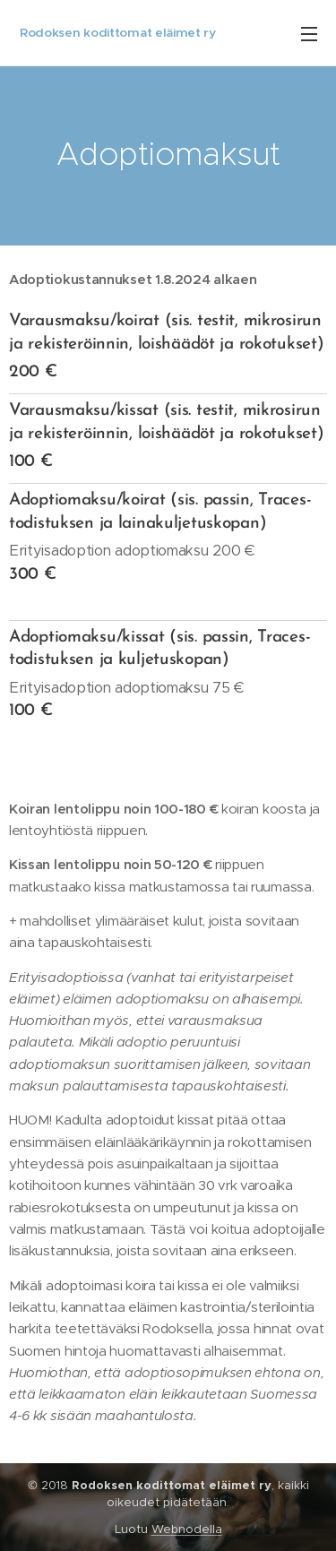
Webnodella (186, 1529)
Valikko (309, 34)
